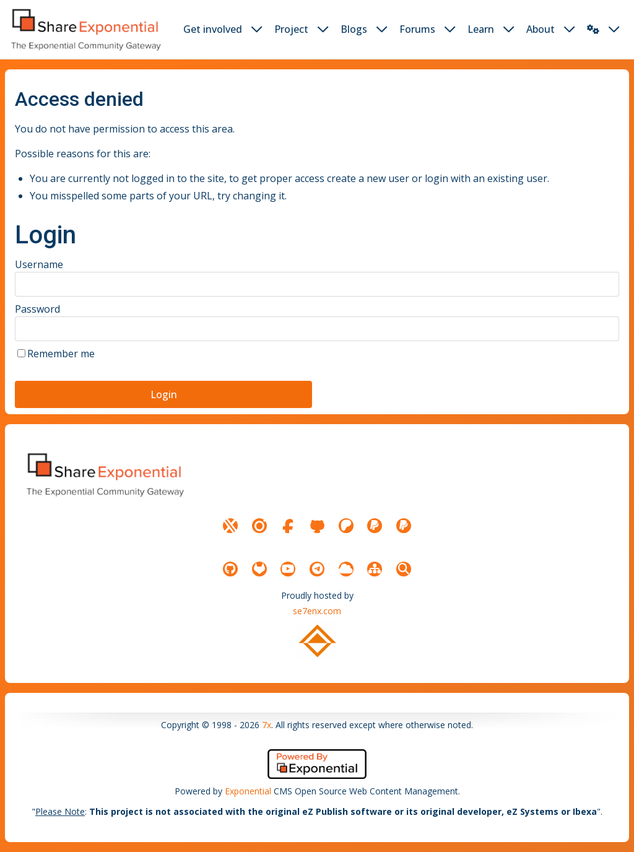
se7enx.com (317, 611)
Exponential (248, 791)
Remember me (61, 353)
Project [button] (291, 29)
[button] (593, 29)
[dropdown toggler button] (257, 29)
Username (39, 264)
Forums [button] (417, 29)
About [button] (540, 29)
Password (37, 309)
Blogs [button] (354, 29)
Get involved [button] (212, 29)
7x (266, 725)
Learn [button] (480, 29)
